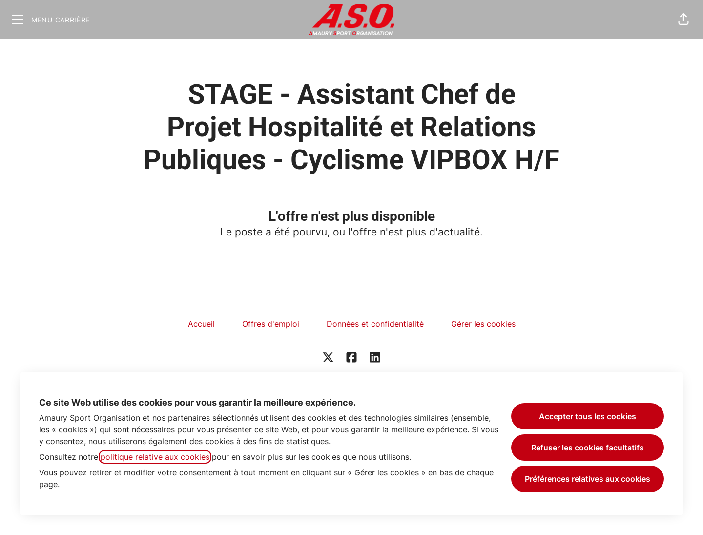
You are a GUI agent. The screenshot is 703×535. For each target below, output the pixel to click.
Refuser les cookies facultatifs (587, 447)
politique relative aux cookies (155, 457)
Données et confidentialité (375, 324)
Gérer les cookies (483, 324)
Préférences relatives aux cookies (587, 479)
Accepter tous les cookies (587, 416)
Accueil (201, 324)
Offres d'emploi (270, 324)
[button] (683, 19)
